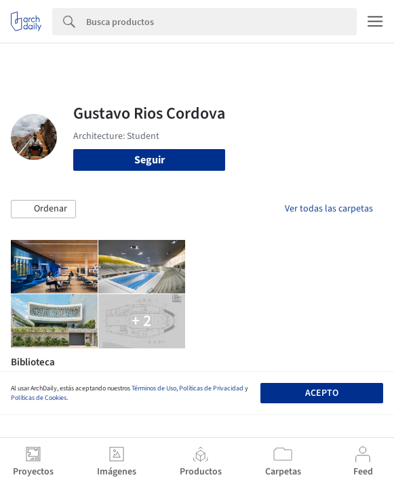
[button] (43, 209)
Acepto (321, 393)
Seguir (149, 159)
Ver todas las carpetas (329, 209)
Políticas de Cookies (38, 398)
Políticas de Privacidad (211, 388)
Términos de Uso (154, 388)
